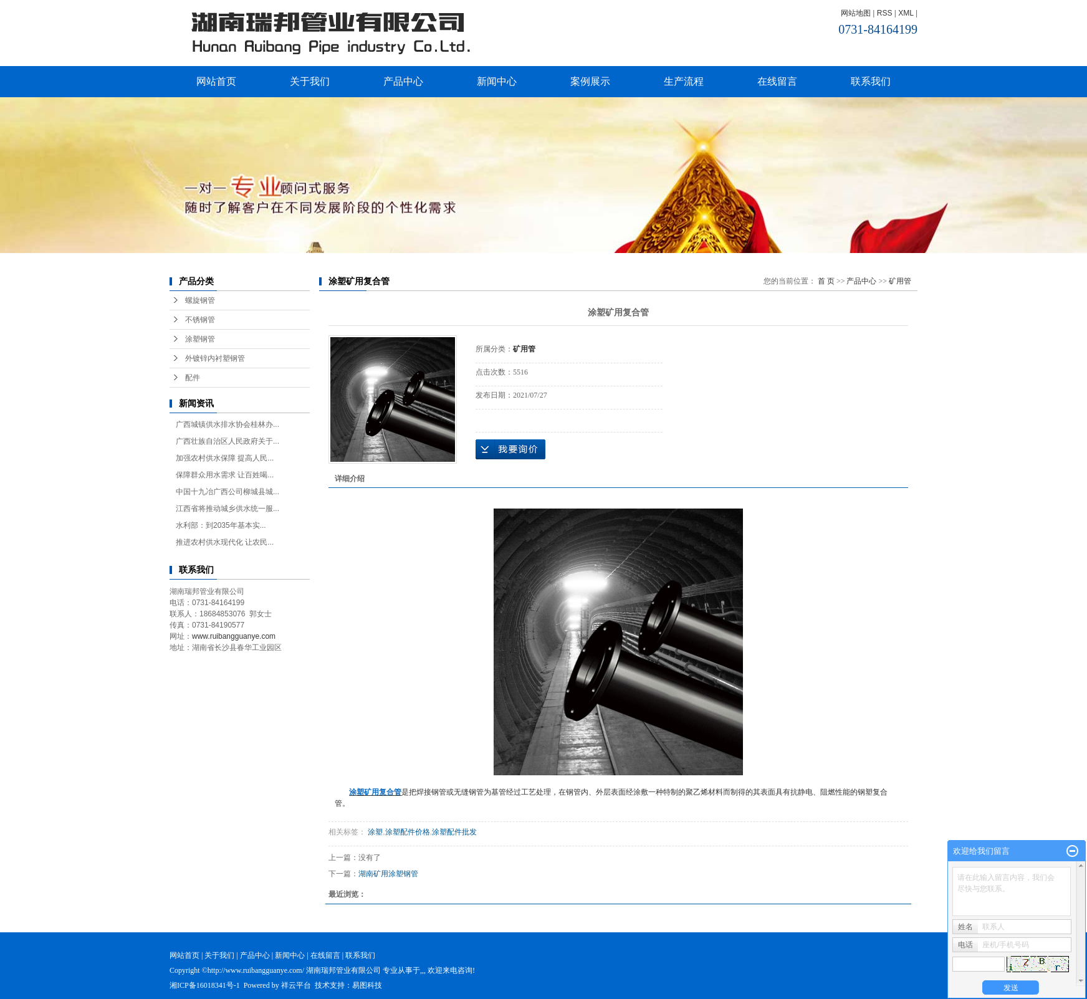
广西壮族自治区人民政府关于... (227, 441)
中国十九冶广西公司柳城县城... (227, 491)
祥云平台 (296, 985)
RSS (885, 13)
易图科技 (367, 985)
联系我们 (871, 81)
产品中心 (403, 81)
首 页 (826, 281)
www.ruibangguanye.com (233, 636)
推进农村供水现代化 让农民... (225, 542)
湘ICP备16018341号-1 (205, 985)
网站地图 (856, 13)
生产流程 (684, 81)
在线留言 (777, 81)
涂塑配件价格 (407, 832)
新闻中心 (497, 81)
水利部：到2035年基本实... (221, 525)
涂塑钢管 (200, 339)
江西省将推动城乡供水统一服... (227, 508)
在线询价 (510, 449)
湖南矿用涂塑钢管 (388, 873)
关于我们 (310, 81)
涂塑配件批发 (454, 832)
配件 (192, 377)
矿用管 (900, 281)
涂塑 (374, 832)
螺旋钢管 (200, 300)
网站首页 (216, 81)
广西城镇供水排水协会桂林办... (227, 424)
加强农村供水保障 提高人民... (225, 458)
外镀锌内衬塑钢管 (215, 358)
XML (905, 13)
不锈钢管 (200, 319)
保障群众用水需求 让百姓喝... (225, 475)
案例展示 (590, 81)
